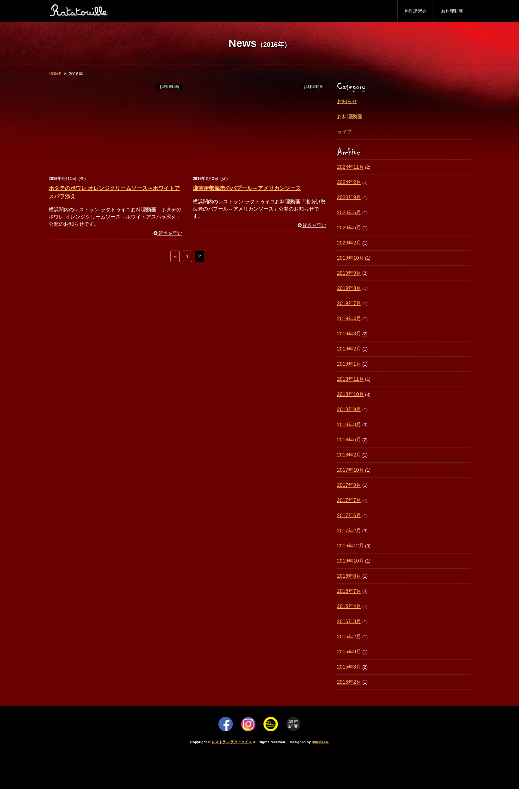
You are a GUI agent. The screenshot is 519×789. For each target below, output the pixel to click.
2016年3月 (349, 621)
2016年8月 (349, 576)
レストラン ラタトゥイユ (232, 742)
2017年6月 (349, 515)
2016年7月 (349, 591)
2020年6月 (349, 212)
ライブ (344, 132)
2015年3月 (349, 667)
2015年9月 (349, 651)
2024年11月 (350, 167)
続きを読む (168, 233)
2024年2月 (349, 182)
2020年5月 (349, 227)
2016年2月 (349, 636)
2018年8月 (349, 424)
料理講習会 (415, 11)
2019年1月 (349, 364)
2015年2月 (349, 682)
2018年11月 (350, 379)
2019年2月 (349, 349)
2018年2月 (349, 455)
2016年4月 (349, 606)
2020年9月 (349, 197)
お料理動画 (452, 11)
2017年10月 (350, 470)
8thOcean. (320, 742)
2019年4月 (349, 318)
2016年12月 (350, 545)
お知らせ (347, 101)
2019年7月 (349, 303)
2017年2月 (349, 530)
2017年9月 (349, 485)
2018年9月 (349, 409)
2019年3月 (349, 333)
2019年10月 (350, 258)
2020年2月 (349, 243)
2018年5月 (349, 439)
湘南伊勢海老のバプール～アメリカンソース (247, 188)
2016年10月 (350, 561)
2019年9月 (349, 273)
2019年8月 (349, 288)
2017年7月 (349, 500)
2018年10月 (350, 394)
